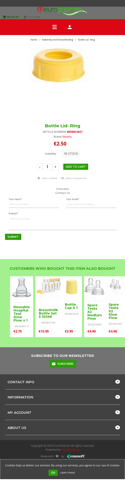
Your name (15, 199)
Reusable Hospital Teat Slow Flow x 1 (21, 313)
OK (53, 472)
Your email (72, 199)
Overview (62, 189)
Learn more (67, 472)
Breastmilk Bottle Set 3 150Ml (48, 313)
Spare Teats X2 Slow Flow (114, 311)
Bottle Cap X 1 (71, 306)
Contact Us (62, 193)
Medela (67, 136)
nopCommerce (70, 449)
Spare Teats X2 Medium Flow (94, 311)
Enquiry (13, 213)
